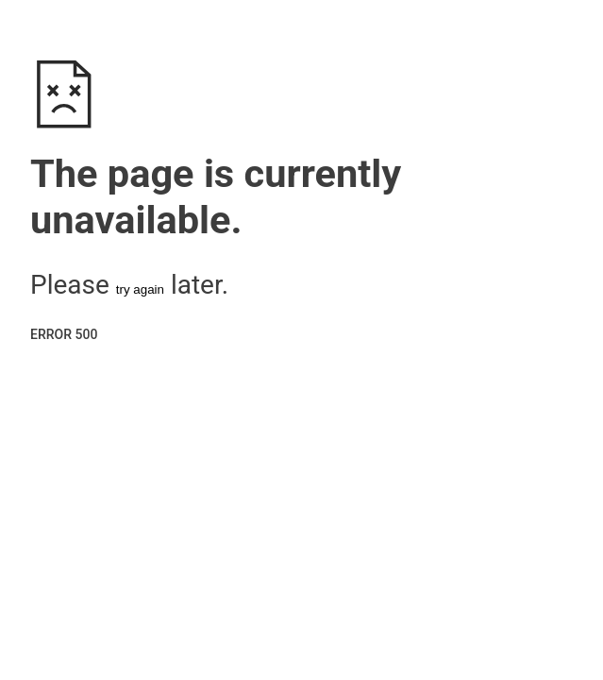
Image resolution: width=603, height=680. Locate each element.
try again (140, 289)
